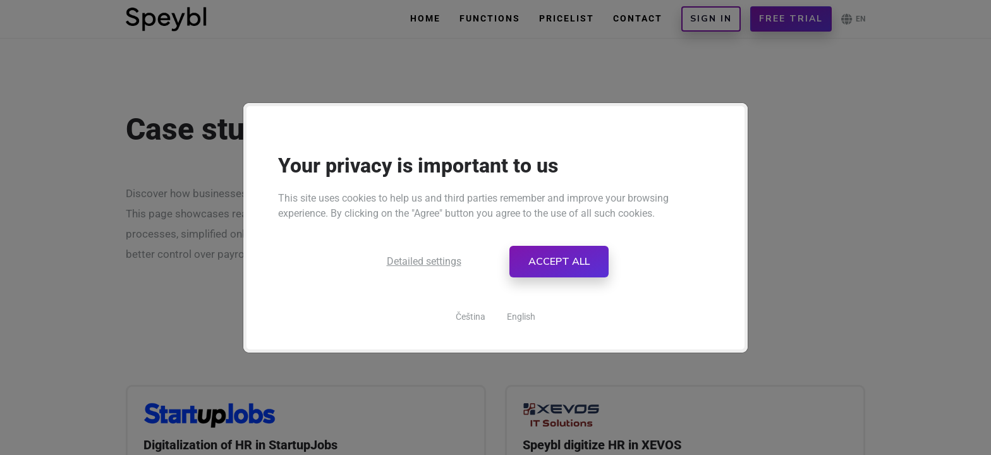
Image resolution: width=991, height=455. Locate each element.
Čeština (470, 317)
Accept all (559, 262)
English (521, 317)
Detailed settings (424, 261)
